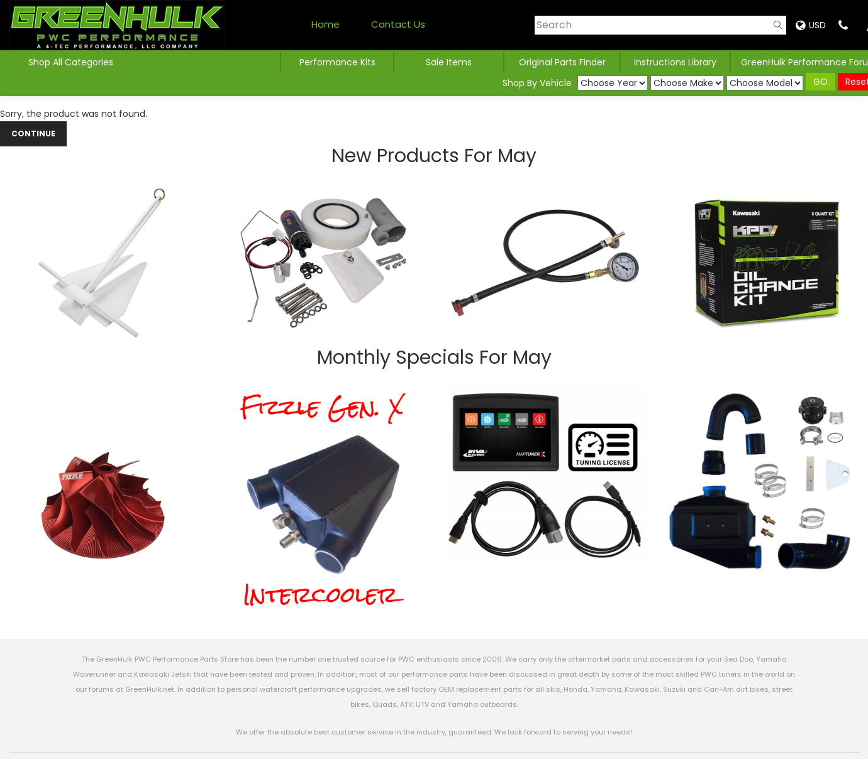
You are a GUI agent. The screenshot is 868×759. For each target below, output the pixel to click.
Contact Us (398, 24)
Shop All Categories (70, 62)
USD (811, 25)
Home (325, 24)
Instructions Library (675, 62)
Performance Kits (337, 62)
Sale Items (449, 62)
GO (820, 81)
